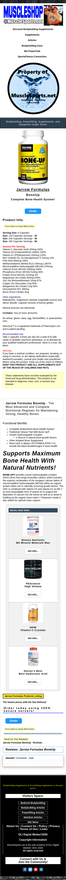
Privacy (55, 826)
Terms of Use (29, 829)
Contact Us (28, 826)
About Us (12, 826)
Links (44, 829)
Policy (43, 826)
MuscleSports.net (33, 780)
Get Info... (33, 551)
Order (33, 211)
